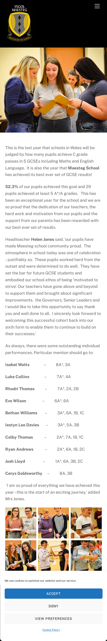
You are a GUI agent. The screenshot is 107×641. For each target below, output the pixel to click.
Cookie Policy (51, 629)
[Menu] (97, 6)
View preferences (53, 619)
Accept (53, 594)
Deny (54, 606)
